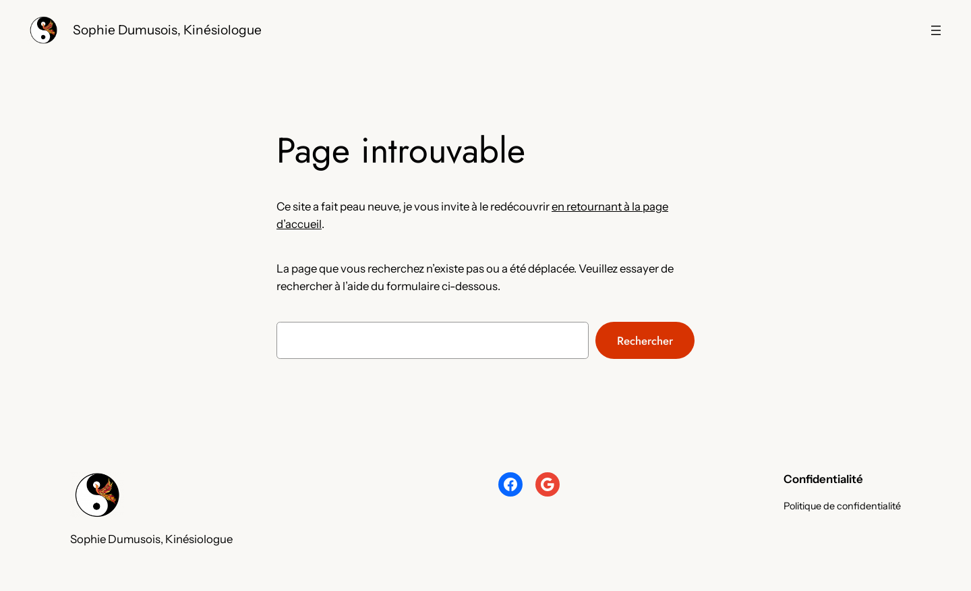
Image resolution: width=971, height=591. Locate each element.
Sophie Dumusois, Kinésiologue (167, 30)
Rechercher (645, 341)
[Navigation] (936, 30)
